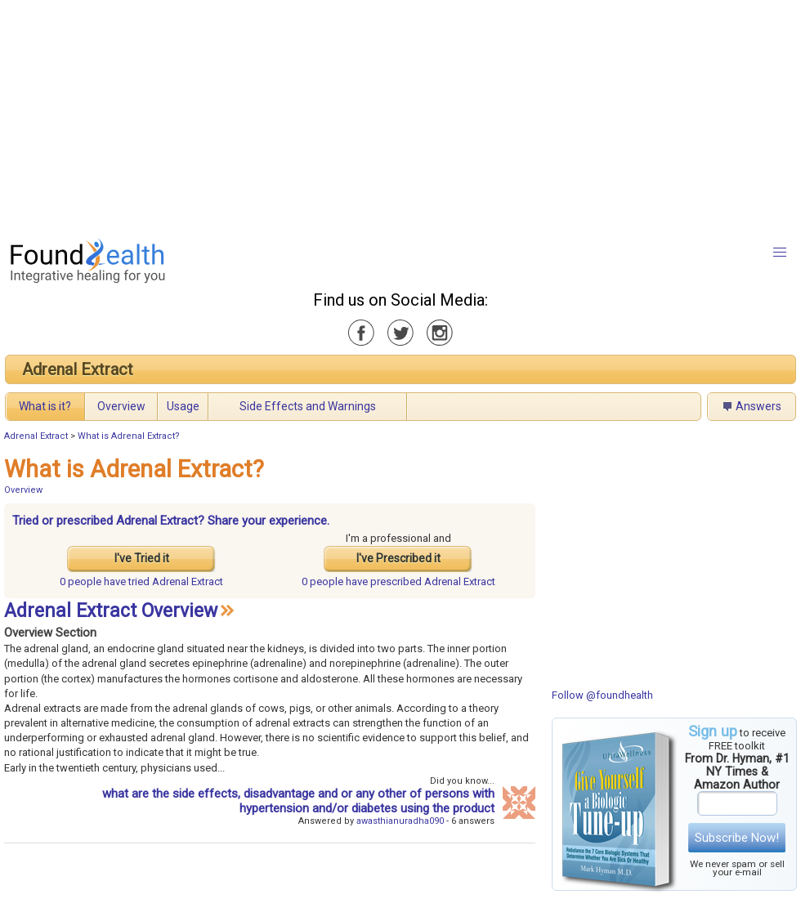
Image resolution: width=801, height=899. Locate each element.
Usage (183, 406)
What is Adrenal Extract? (129, 436)
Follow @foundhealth (602, 695)
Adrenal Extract (77, 369)
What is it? (45, 406)
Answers (758, 406)
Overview (121, 406)
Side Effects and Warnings (307, 406)
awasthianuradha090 (400, 821)
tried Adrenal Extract (141, 581)
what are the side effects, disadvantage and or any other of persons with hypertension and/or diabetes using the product (298, 801)
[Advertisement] (262, 114)
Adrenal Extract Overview (110, 611)
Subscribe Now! (737, 837)
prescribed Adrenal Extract (398, 581)
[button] (779, 252)
